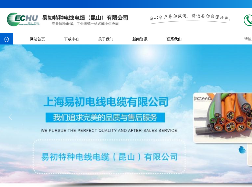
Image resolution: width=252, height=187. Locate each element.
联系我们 (174, 39)
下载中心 (71, 39)
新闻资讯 (140, 39)
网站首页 (37, 39)
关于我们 (105, 39)
